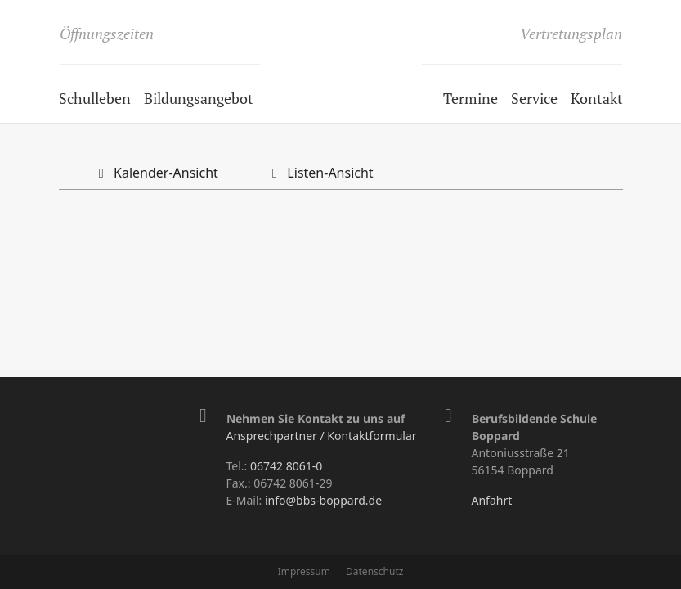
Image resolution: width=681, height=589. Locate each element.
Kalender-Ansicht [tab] (155, 173)
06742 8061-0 (286, 466)
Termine (470, 98)
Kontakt (597, 98)
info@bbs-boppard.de (323, 500)
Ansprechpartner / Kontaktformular (321, 435)
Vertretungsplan (571, 33)
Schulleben (95, 98)
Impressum (304, 571)
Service (534, 98)
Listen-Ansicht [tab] (320, 173)
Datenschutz (374, 571)
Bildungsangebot (198, 98)
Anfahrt (492, 500)
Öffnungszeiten (107, 33)
